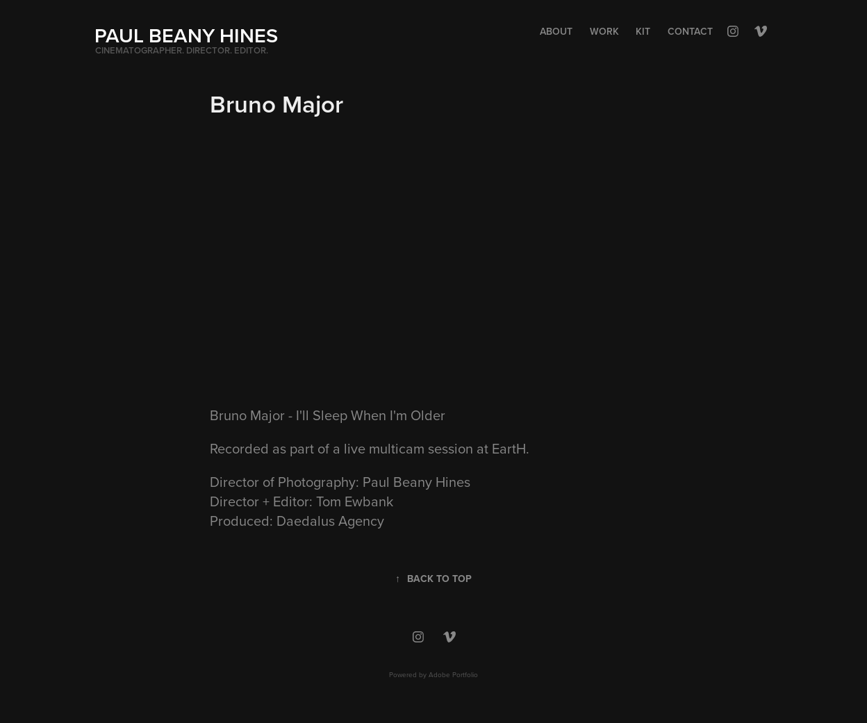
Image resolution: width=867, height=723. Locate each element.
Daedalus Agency (330, 520)
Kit (643, 31)
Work (604, 31)
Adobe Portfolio (453, 674)
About (556, 31)
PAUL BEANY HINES (186, 35)
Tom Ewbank (354, 501)
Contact (690, 31)
